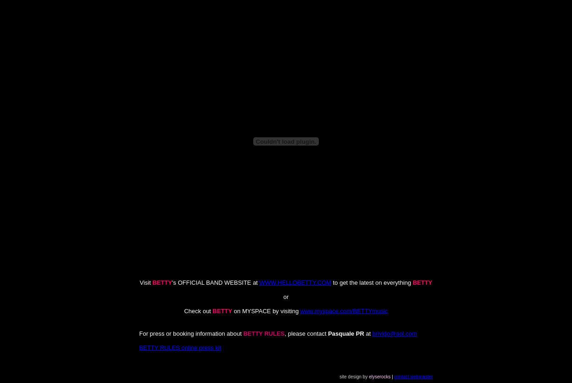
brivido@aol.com (394, 333)
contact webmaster (413, 376)
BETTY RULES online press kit (180, 347)
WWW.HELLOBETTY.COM (296, 282)
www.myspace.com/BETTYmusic (344, 311)
